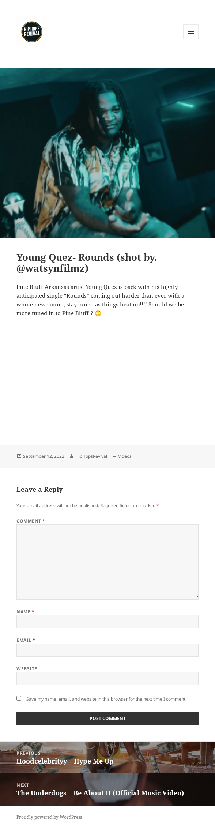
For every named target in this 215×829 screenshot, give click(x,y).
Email (25, 640)
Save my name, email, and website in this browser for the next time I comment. (106, 699)
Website (26, 669)
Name (25, 611)
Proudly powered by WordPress (49, 817)
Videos (125, 456)
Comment (30, 521)
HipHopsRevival (91, 456)
